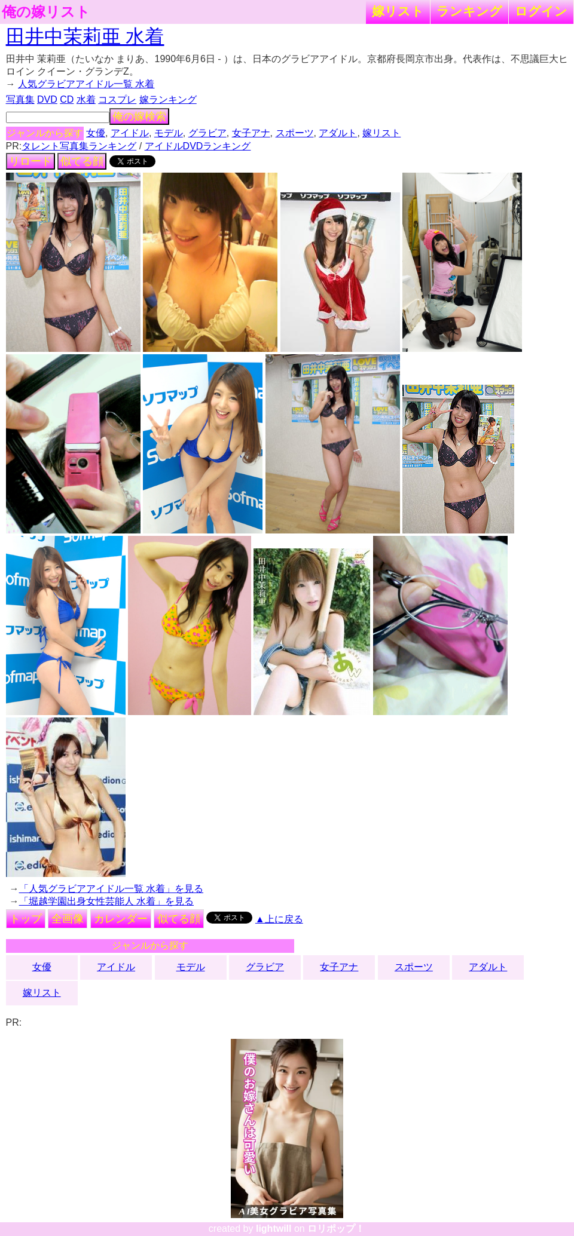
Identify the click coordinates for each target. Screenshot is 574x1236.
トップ (26, 919)
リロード (30, 161)
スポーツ (295, 133)
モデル (168, 133)
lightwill (274, 1228)
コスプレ (117, 99)
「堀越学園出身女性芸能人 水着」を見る (106, 901)
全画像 (67, 919)
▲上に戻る (279, 919)
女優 (95, 133)
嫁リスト (398, 11)
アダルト (338, 133)
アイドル (130, 133)
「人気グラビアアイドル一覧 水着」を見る (111, 889)
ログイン (541, 11)
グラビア (207, 133)
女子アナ (251, 133)
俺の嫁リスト (46, 12)
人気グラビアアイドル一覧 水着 (86, 84)
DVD (47, 99)
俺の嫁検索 (139, 116)
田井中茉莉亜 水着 (85, 36)
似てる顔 (81, 161)
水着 (86, 99)
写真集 (20, 99)
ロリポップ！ (336, 1228)
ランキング (469, 11)
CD (67, 99)
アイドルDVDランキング (198, 146)
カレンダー (121, 919)
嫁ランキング (168, 99)
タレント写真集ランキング (79, 146)
